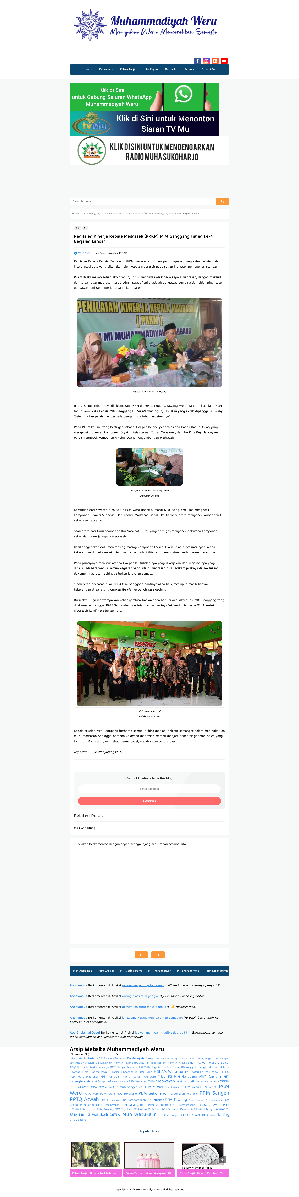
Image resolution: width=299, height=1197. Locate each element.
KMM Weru (146, 1072)
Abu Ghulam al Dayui (85, 1033)
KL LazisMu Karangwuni (123, 1072)
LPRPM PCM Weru (210, 1072)
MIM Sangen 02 (101, 1082)
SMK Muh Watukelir (133, 1115)
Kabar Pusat (172, 1068)
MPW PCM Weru (101, 1088)
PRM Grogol (106, 971)
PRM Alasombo (82, 971)
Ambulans (91, 1059)
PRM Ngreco (88, 1110)
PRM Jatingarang (131, 971)
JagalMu (157, 1068)
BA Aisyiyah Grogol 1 (169, 1059)
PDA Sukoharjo (126, 1094)
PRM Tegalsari (123, 1110)
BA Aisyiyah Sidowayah (94, 1063)
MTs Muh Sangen (125, 1088)
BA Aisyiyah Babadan (112, 1059)
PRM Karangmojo (188, 971)
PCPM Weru (107, 1094)
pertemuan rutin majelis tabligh (145, 1008)
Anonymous (78, 986)
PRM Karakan (111, 1105)
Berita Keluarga (99, 1068)
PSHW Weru (154, 1110)
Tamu (213, 1116)
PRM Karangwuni (209, 1106)
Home (88, 69)
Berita (84, 1068)
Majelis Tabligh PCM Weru (139, 1077)
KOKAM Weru (165, 1072)
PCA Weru (208, 1087)
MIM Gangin (210, 1077)
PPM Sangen (214, 1094)
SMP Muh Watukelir (194, 1116)
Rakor (166, 1110)
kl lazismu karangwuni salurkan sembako (152, 1019)
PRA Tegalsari (196, 1100)
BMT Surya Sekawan (124, 1068)
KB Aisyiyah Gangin (194, 1068)
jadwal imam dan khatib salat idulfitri (162, 1033)
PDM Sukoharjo (153, 1094)
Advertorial (76, 1059)
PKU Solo (192, 1094)
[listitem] (96, 1160)
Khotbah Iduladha (219, 1068)
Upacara (81, 1120)
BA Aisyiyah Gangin (141, 1059)
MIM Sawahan (138, 1082)
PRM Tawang (105, 1110)
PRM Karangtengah (218, 971)
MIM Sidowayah (161, 1082)
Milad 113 (165, 1077)
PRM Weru (140, 1110)
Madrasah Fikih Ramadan (103, 1077)
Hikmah (144, 1068)
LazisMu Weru (189, 1073)
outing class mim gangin (140, 997)
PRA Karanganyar (111, 1100)
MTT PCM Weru (152, 1087)
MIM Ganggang (185, 1077)
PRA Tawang (176, 1100)
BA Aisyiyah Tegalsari (148, 1063)
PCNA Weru (91, 1094)
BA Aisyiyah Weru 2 (204, 1064)
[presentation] (222, 1160)
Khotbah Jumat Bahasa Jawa (88, 1072)
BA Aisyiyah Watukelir (176, 1063)
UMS (72, 1120)
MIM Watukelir (185, 1082)
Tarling (223, 1115)
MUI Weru (173, 1088)
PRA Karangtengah (133, 1100)
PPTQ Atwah (84, 1100)
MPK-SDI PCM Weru (207, 1082)
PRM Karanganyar (159, 971)
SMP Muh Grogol (168, 1116)
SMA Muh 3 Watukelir (89, 1115)
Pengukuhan (177, 1094)
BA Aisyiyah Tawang (121, 1063)
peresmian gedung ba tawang (143, 986)
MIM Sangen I (120, 1082)
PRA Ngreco (155, 1101)
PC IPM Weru (189, 1088)
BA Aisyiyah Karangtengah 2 (198, 1059)
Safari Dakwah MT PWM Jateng (192, 1110)
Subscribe (149, 801)
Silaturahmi (221, 1110)
